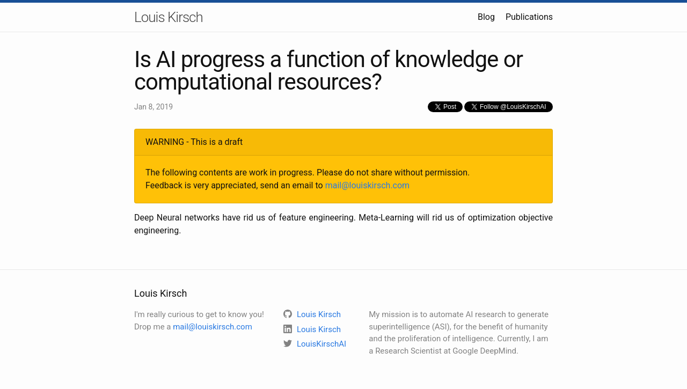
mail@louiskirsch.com (367, 185)
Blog (486, 17)
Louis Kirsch (168, 17)
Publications (529, 17)
